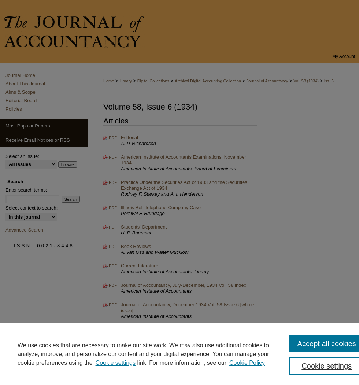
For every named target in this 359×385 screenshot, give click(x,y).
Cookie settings (116, 363)
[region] (179, 354)
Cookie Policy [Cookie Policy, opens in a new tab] (247, 363)
